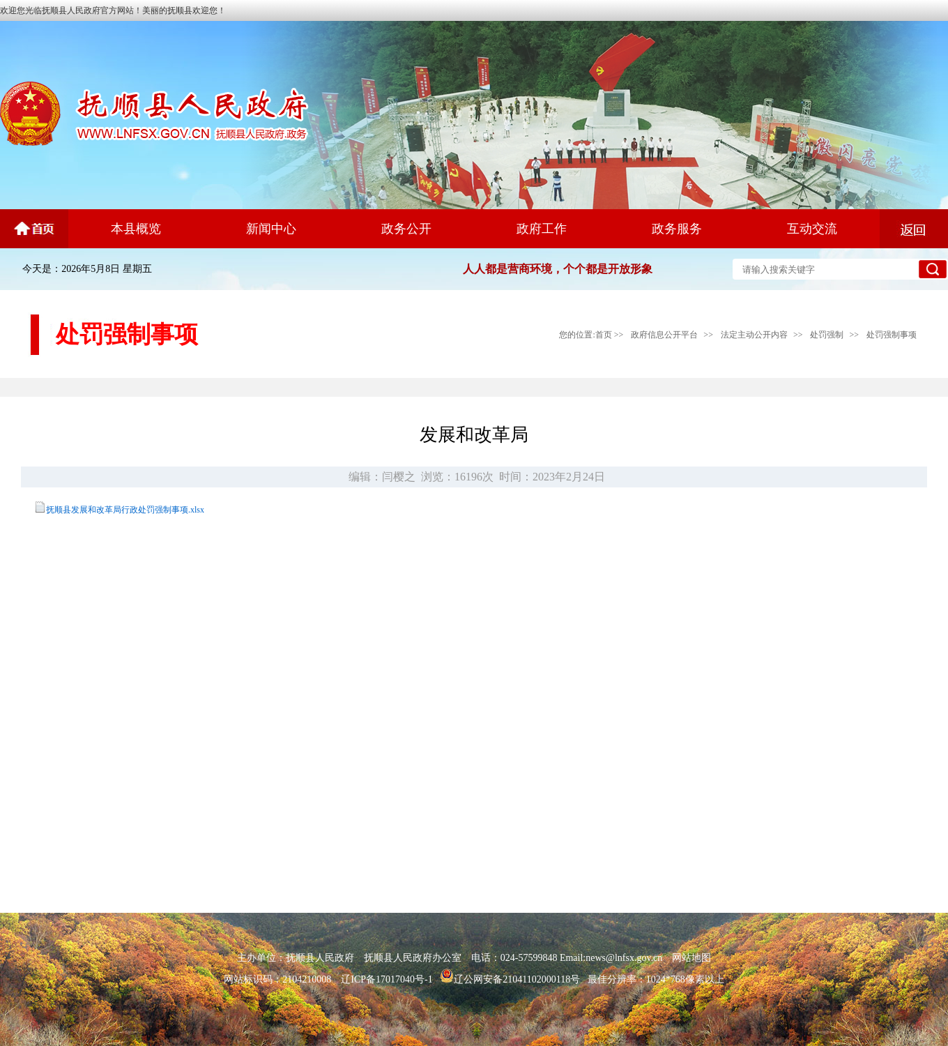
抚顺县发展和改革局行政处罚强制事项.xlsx (125, 510)
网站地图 (691, 958)
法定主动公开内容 (754, 335)
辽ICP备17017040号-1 (386, 979)
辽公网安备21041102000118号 (510, 979)
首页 (603, 335)
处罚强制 (826, 335)
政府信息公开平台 (664, 335)
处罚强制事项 (891, 335)
